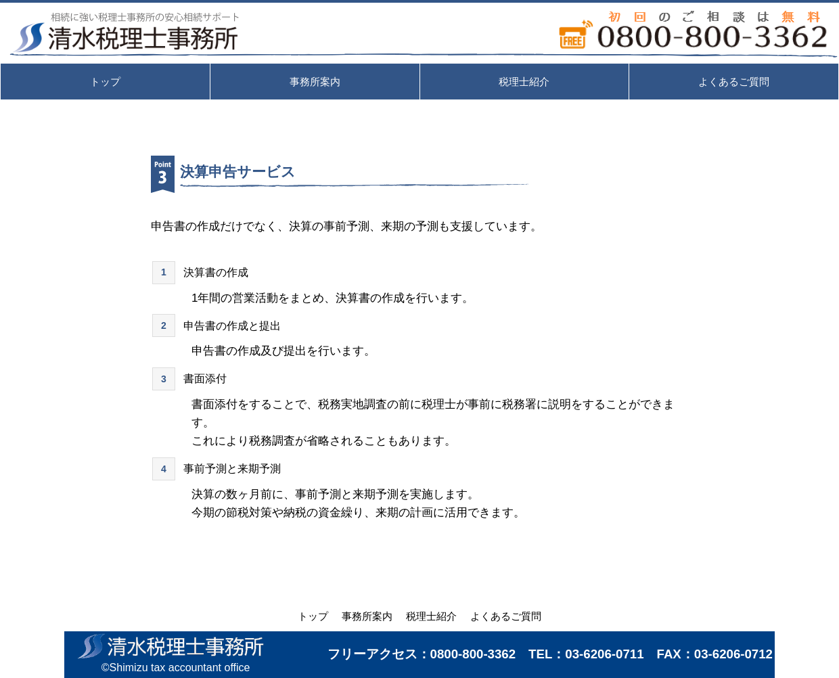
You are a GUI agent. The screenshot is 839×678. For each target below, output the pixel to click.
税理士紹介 (431, 616)
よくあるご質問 (505, 616)
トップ (313, 616)
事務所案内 (367, 616)
